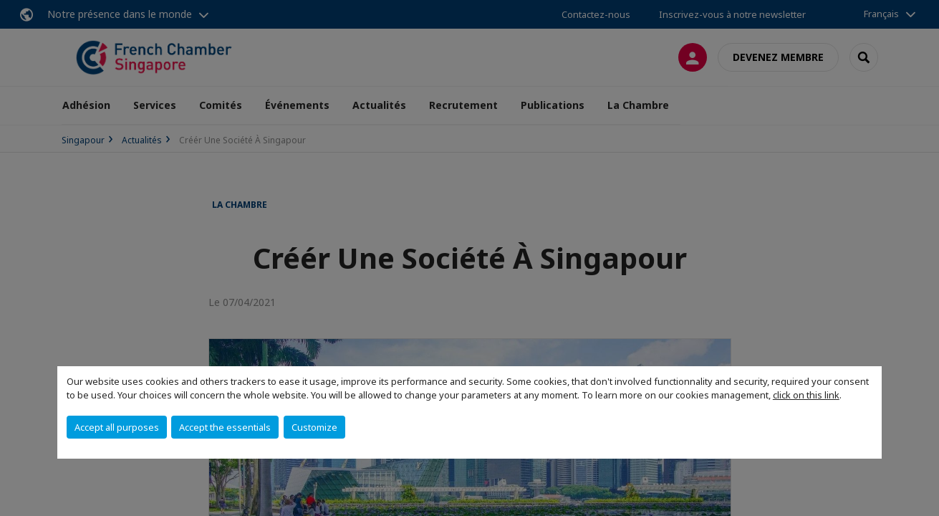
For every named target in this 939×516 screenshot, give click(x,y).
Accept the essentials (225, 427)
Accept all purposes (116, 427)
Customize (314, 427)
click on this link (806, 394)
